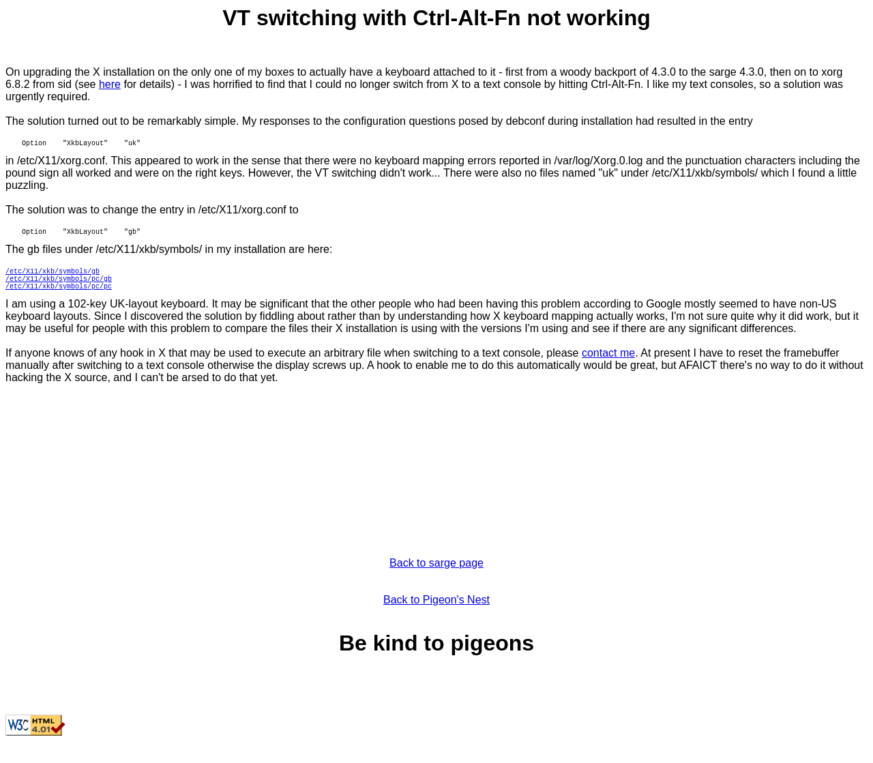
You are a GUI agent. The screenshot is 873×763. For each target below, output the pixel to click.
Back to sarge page (436, 579)
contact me (608, 369)
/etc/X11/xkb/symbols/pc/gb (58, 290)
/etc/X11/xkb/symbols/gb (52, 281)
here (110, 84)
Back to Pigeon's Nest (436, 616)
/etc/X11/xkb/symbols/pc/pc (58, 300)
